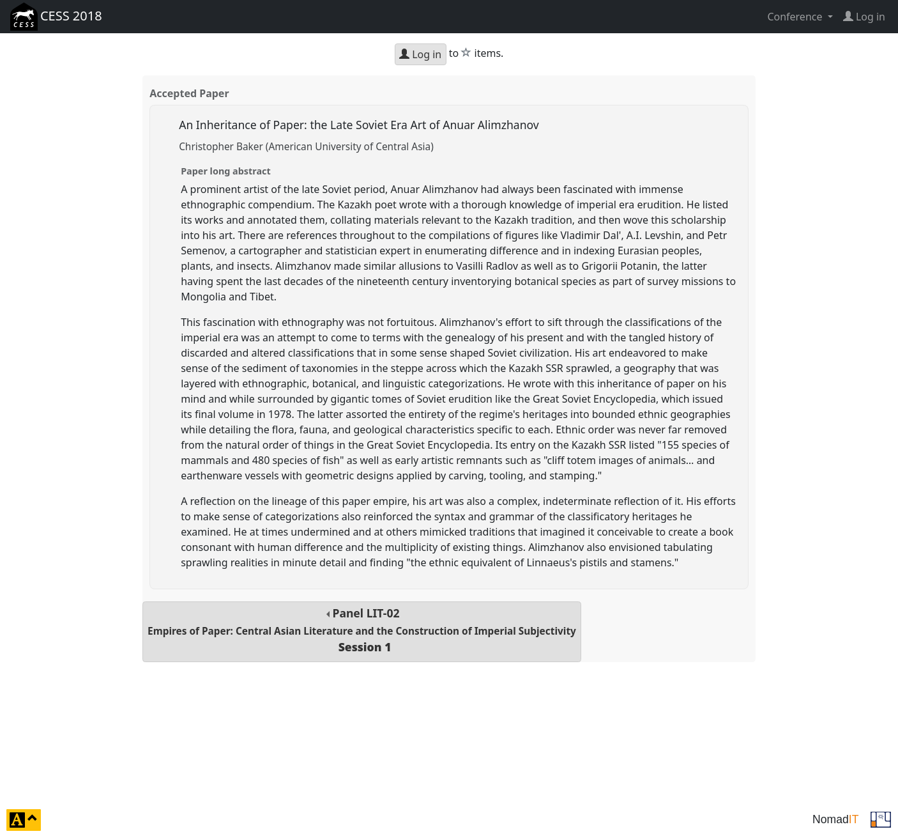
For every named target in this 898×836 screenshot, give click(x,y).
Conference (796, 17)
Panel (362, 629)
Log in (420, 54)
